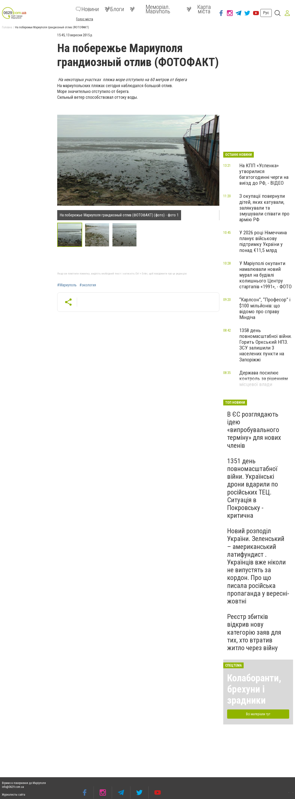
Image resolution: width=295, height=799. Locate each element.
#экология (88, 285)
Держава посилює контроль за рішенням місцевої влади (263, 378)
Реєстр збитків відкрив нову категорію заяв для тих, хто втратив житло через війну (254, 632)
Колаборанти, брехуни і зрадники (254, 689)
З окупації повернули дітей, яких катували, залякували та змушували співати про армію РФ (264, 207)
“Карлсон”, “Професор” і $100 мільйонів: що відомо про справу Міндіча (264, 308)
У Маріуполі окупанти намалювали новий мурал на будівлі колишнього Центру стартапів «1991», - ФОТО (265, 275)
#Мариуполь (67, 285)
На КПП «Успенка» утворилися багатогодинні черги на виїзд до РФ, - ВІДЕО (263, 174)
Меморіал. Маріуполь (150, 9)
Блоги (114, 9)
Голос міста (84, 19)
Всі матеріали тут (258, 714)
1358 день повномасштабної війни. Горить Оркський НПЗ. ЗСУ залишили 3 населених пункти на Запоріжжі (265, 345)
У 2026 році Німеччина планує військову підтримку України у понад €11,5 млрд (263, 241)
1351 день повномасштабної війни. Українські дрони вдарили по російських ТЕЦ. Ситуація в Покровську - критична (252, 488)
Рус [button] (266, 12)
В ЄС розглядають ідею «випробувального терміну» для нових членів (254, 429)
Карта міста (199, 9)
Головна (7, 27)
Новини (87, 9)
